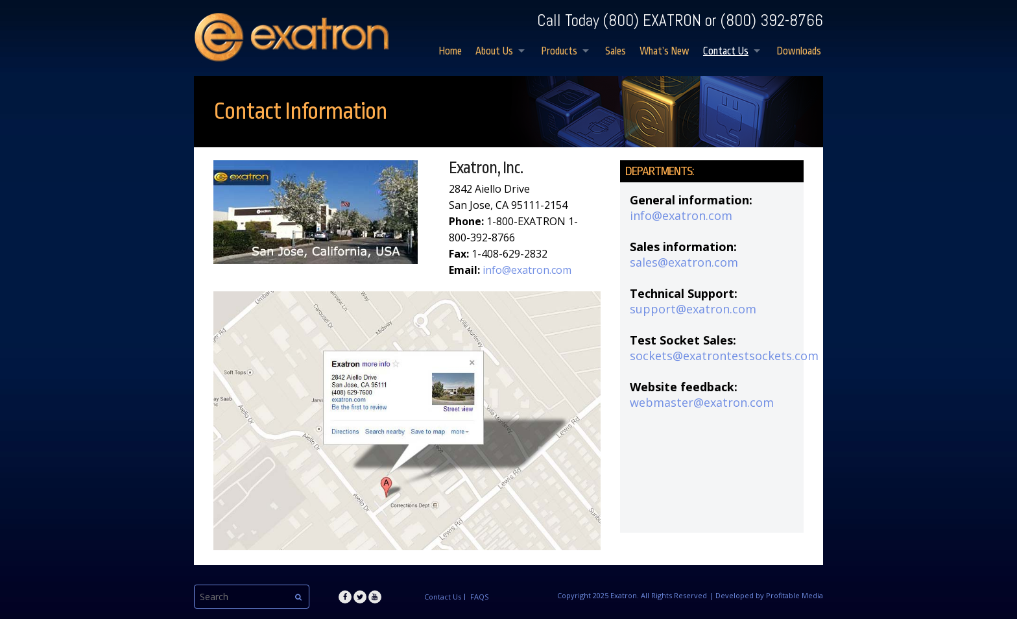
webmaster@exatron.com (702, 402)
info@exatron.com (527, 270)
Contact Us (725, 51)
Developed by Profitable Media (769, 595)
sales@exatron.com (684, 262)
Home (450, 51)
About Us (494, 51)
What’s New (664, 51)
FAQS (479, 597)
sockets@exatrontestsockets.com (724, 355)
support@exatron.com (693, 309)
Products (559, 51)
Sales (615, 51)
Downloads (798, 51)
